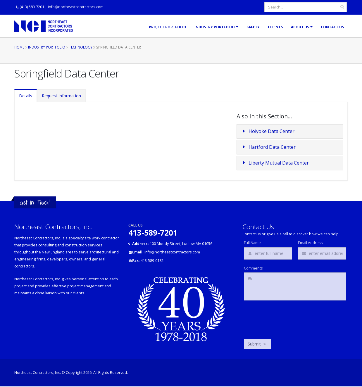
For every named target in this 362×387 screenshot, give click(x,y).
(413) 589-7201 (32, 6)
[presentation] (288, 318)
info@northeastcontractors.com (76, 6)
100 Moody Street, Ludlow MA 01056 (172, 243)
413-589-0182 (147, 260)
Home (19, 47)
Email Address (310, 243)
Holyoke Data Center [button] (268, 131)
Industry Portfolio (214, 27)
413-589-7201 (152, 232)
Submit (257, 344)
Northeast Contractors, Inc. (37, 372)
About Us (300, 27)
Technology (80, 47)
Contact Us (332, 27)
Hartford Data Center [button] (268, 147)
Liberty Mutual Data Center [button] (275, 163)
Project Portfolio (167, 27)
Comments (253, 268)
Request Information (61, 96)
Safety (253, 27)
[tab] (290, 131)
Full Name (252, 243)
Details (25, 96)
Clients (275, 27)
